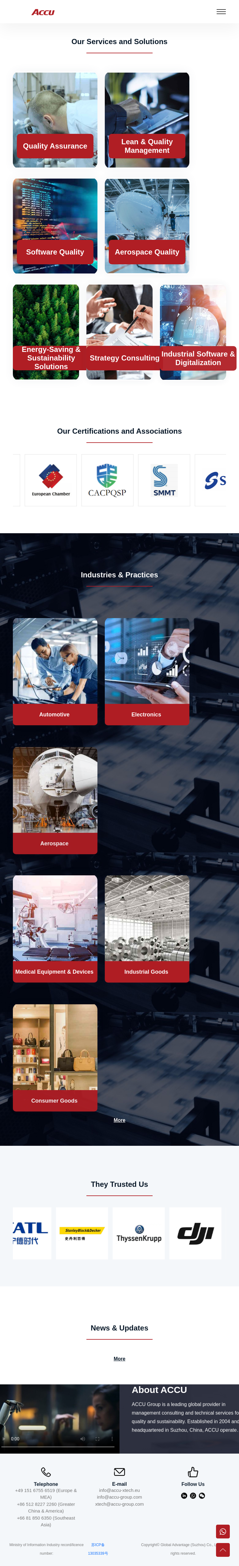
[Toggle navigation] (221, 11)
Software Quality (55, 252)
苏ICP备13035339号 (98, 1549)
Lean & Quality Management (147, 146)
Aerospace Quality (147, 252)
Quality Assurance (55, 146)
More (119, 1120)
